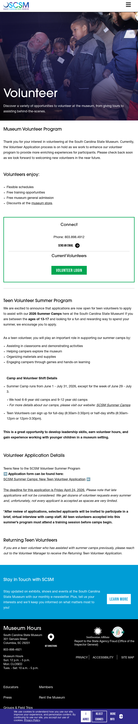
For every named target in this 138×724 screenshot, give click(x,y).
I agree (86, 716)
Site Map (127, 657)
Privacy (82, 657)
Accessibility (103, 657)
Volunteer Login (71, 271)
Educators (10, 687)
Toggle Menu (128, 4)
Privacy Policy (32, 720)
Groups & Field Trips (18, 708)
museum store (41, 203)
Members (46, 687)
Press (7, 697)
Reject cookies (99, 716)
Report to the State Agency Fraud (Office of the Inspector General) (104, 643)
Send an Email (65, 245)
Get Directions (51, 640)
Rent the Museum (52, 697)
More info (117, 716)
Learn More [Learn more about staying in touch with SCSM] (120, 600)
